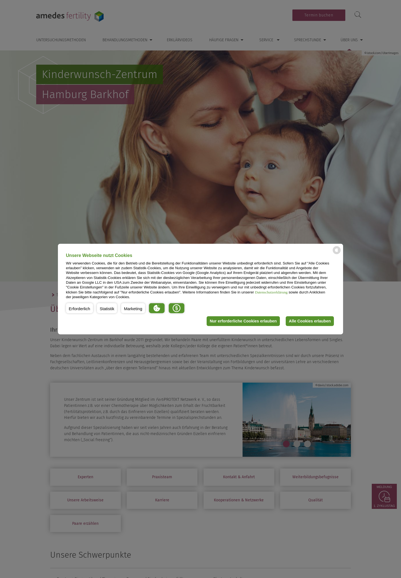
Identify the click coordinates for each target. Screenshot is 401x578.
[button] (79, 308)
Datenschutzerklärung (271, 292)
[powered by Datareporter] (336, 253)
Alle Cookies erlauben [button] (310, 321)
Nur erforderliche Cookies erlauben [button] (243, 321)
